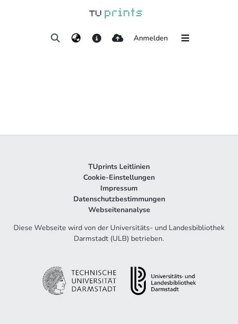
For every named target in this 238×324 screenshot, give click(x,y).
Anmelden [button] (151, 38)
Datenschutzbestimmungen (119, 199)
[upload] (117, 38)
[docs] (97, 38)
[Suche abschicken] (55, 38)
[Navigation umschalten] (185, 38)
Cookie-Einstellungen (119, 177)
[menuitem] (76, 38)
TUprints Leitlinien (119, 167)
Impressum (119, 188)
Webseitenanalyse (119, 210)
